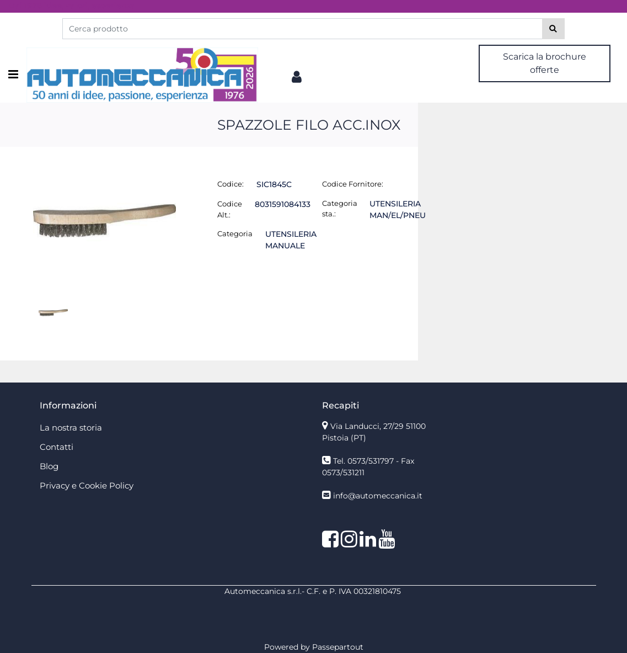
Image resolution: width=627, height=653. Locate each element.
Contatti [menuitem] (56, 447)
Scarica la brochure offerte (544, 63)
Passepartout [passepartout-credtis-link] (337, 647)
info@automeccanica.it (377, 496)
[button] (553, 28)
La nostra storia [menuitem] (71, 427)
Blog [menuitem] (49, 466)
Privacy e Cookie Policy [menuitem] (86, 485)
